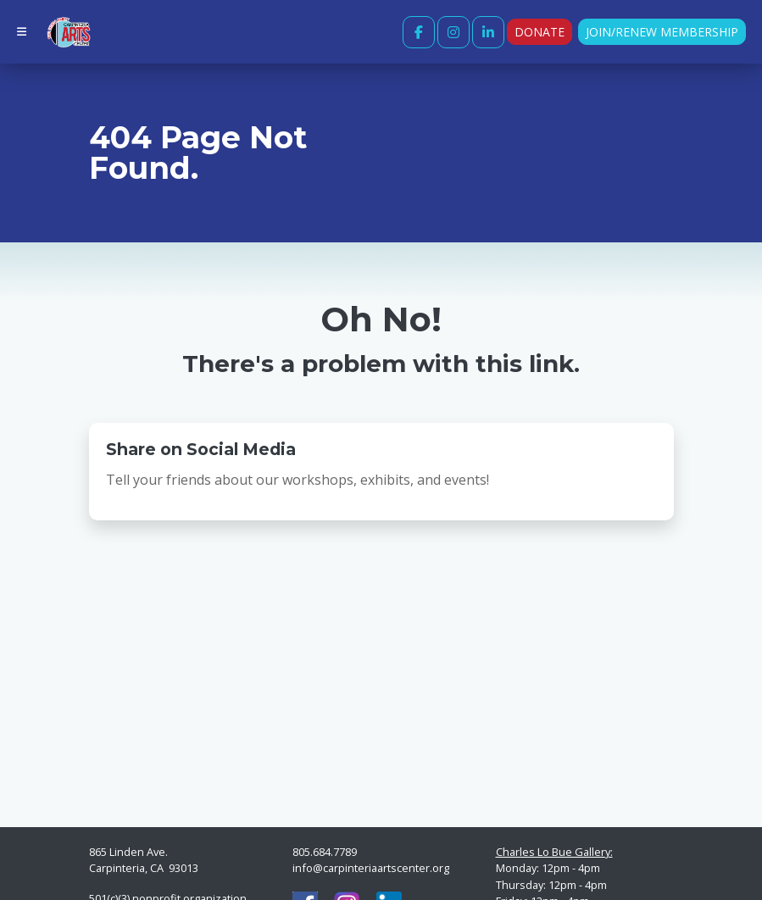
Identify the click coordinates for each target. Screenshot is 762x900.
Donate (539, 32)
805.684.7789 (324, 851)
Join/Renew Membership (662, 32)
